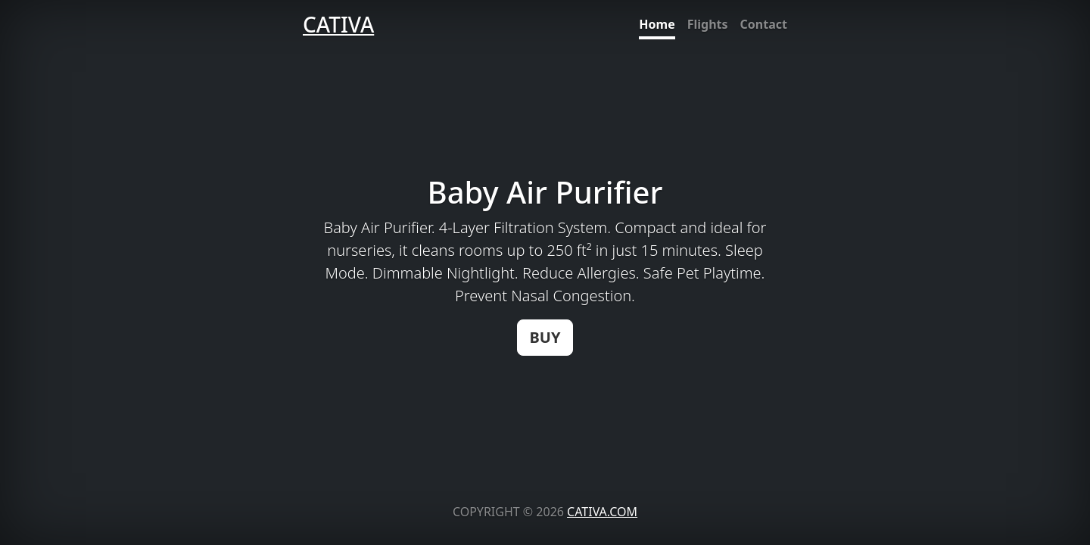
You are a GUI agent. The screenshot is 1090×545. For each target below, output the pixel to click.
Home (656, 24)
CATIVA (338, 24)
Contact (763, 24)
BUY (545, 337)
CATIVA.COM (602, 511)
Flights (707, 24)
